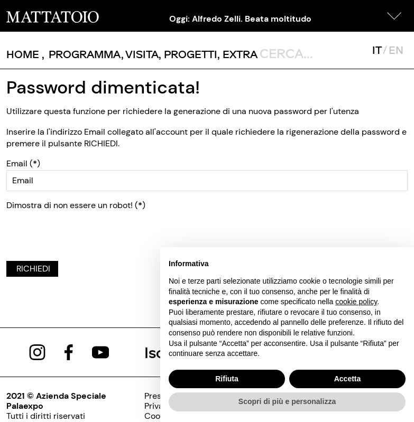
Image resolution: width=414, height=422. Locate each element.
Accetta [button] (347, 378)
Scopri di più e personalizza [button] (287, 401)
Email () (23, 163)
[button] (394, 16)
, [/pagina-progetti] (188, 54)
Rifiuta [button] (226, 378)
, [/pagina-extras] (237, 54)
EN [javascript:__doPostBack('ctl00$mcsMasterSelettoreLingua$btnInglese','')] (396, 49)
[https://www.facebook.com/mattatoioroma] (69, 351)
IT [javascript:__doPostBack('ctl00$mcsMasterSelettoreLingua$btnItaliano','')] (376, 49)
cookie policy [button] (356, 301)
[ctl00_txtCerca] (307, 52)
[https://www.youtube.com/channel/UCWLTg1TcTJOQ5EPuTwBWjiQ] (100, 351)
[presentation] (86, 231)
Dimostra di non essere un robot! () (75, 205)
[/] (52, 15)
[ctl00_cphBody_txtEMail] (207, 180)
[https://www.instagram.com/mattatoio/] (37, 351)
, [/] (25, 54)
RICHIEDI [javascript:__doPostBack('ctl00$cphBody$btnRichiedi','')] (32, 268)
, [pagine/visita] (140, 54)
